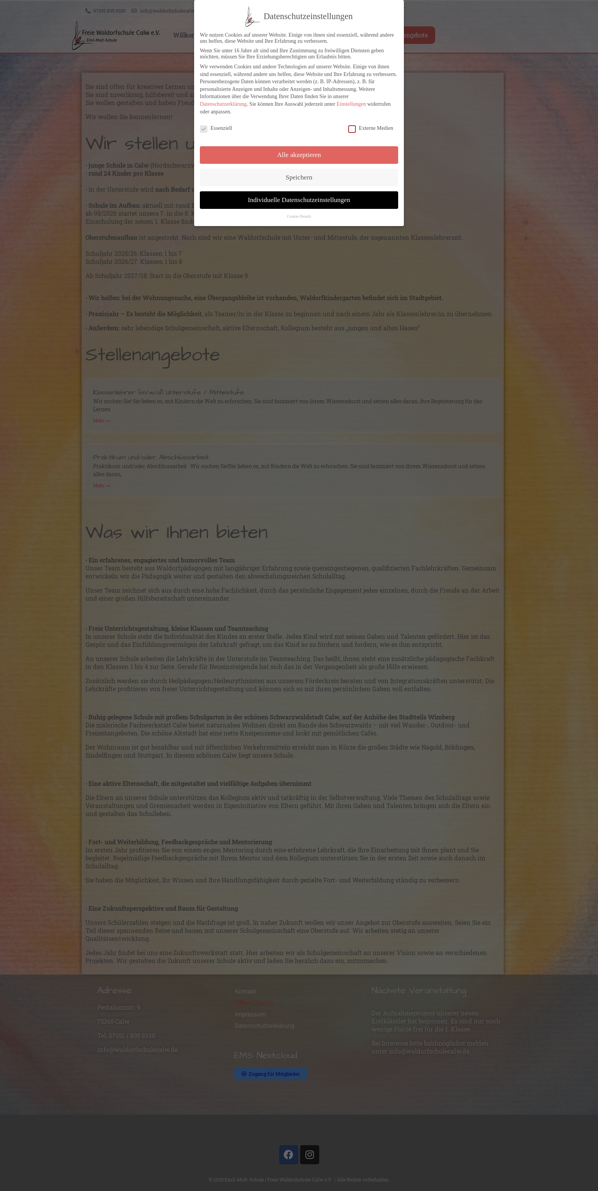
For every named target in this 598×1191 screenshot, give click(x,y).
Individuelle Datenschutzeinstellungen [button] (299, 200)
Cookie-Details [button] (299, 216)
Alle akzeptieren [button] (299, 154)
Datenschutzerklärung (223, 104)
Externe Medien (370, 128)
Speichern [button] (299, 177)
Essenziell (216, 128)
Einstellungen (351, 104)
